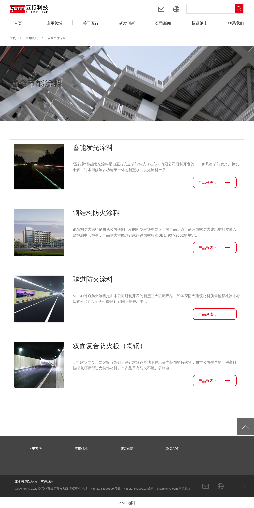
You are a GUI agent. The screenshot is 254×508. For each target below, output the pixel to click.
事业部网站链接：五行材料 (34, 482)
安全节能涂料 (56, 38)
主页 (13, 38)
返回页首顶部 (243, 486)
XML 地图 (127, 503)
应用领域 (32, 38)
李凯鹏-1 (184, 488)
